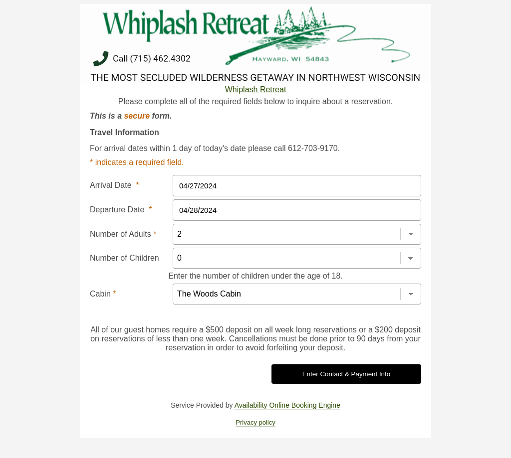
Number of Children (124, 258)
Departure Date (121, 209)
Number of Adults (123, 234)
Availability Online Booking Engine (287, 405)
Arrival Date (114, 185)
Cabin (103, 294)
